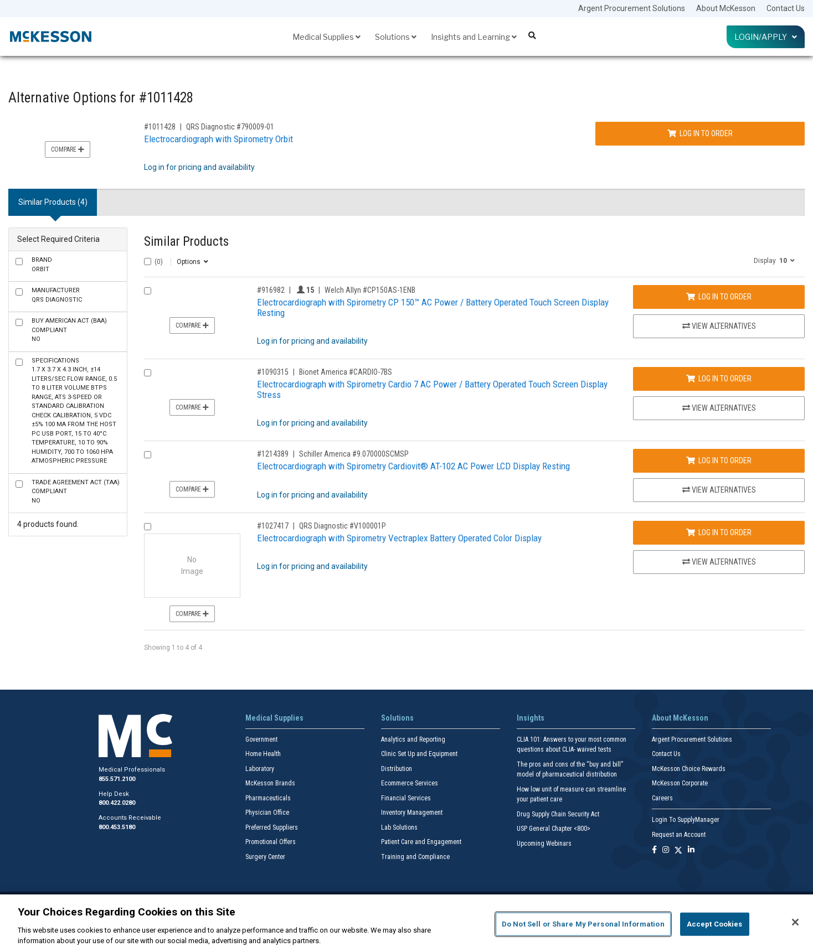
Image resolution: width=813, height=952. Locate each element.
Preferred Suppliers (271, 827)
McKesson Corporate (680, 783)
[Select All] (147, 261)
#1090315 (273, 372)
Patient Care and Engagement (421, 842)
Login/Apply (765, 37)
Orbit (42, 264)
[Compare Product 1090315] (147, 372)
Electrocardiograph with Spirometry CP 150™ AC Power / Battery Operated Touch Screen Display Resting (433, 307)
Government (261, 739)
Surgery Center (265, 857)
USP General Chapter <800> (553, 828)
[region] (406, 923)
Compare (67, 149)
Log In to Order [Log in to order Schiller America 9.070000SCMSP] (719, 460)
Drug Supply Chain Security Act (558, 814)
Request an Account (679, 835)
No (69, 330)
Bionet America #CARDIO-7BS (345, 372)
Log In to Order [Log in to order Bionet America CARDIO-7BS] (719, 378)
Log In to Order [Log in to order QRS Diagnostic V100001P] (719, 532)
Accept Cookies (715, 924)
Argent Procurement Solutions (631, 8)
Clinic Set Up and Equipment (419, 754)
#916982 (271, 290)
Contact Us (785, 8)
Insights (530, 717)
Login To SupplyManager (685, 820)
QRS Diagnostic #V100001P (342, 525)
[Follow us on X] (678, 850)
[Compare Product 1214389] (147, 454)
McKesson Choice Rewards (688, 769)
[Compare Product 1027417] (147, 526)
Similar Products (186, 242)
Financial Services (406, 798)
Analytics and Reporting (413, 739)
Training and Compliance (415, 857)
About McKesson (725, 8)
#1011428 (160, 126)
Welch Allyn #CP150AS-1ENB (370, 290)
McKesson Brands (270, 783)
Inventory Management (411, 812)
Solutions (395, 37)
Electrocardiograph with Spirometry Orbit (218, 138)
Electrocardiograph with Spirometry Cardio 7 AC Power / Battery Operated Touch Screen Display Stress (432, 389)
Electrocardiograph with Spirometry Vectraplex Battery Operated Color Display (399, 538)
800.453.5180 (117, 827)
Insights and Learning (474, 37)
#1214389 (273, 453)
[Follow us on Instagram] (665, 850)
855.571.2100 (117, 779)
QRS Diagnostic (57, 295)
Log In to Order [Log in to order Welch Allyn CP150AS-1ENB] (719, 296)
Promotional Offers (270, 842)
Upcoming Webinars (544, 843)
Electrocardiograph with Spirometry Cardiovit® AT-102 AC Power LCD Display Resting (413, 466)
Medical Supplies (326, 37)
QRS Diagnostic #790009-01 (230, 126)
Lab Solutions (399, 827)
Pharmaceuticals (268, 798)
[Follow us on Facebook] (654, 850)
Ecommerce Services (409, 783)
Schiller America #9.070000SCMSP (354, 453)
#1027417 (273, 525)
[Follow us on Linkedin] (691, 850)
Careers (662, 798)
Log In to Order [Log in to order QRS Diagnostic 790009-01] (700, 133)
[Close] (795, 922)
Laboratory (259, 769)
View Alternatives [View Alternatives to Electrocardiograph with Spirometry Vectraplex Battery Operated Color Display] (719, 561)
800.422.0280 (117, 802)
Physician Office (267, 812)
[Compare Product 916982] (147, 290)
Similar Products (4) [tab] (53, 202)
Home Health (263, 754)
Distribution (396, 769)
